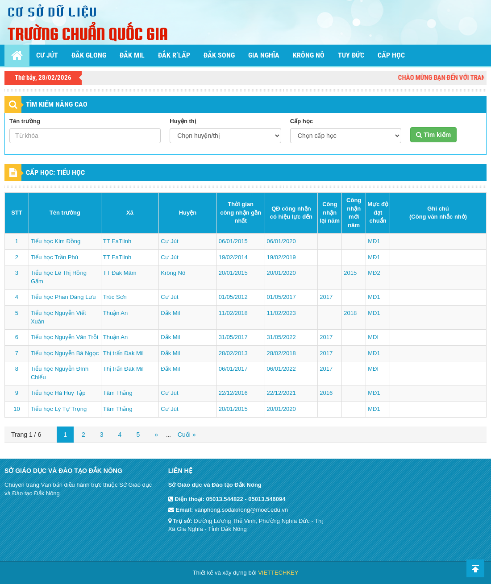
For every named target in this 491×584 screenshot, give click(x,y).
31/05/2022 (281, 337)
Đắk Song (219, 55)
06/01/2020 (281, 241)
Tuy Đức (351, 55)
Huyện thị (183, 121)
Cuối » (187, 434)
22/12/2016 (233, 392)
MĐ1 (374, 241)
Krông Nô (309, 55)
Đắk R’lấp (174, 55)
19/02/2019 (281, 257)
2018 (350, 313)
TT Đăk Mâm (120, 272)
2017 (326, 297)
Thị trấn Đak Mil (123, 353)
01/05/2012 (233, 297)
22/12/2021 (281, 392)
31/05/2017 (233, 337)
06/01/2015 (233, 241)
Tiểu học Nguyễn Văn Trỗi (64, 337)
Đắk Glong (88, 55)
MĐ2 (374, 272)
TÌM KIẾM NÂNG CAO (56, 104)
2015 (350, 272)
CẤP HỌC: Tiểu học (55, 172)
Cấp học (391, 55)
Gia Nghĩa (263, 55)
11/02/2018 (233, 313)
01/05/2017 (281, 297)
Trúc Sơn (115, 297)
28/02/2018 (281, 353)
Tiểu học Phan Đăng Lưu (63, 297)
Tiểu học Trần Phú (54, 257)
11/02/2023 (281, 313)
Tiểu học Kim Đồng (55, 241)
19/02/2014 (233, 257)
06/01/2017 (233, 368)
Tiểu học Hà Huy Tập (58, 392)
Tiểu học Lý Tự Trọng (59, 409)
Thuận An (115, 313)
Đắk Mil (132, 55)
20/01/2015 (233, 272)
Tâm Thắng (118, 392)
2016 (326, 392)
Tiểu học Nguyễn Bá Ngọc (65, 353)
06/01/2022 (281, 368)
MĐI (373, 337)
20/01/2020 (281, 272)
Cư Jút (47, 55)
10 (16, 409)
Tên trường (24, 121)
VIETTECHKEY (278, 572)
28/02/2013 (233, 353)
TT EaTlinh (117, 241)
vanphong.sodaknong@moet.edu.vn (241, 509)
